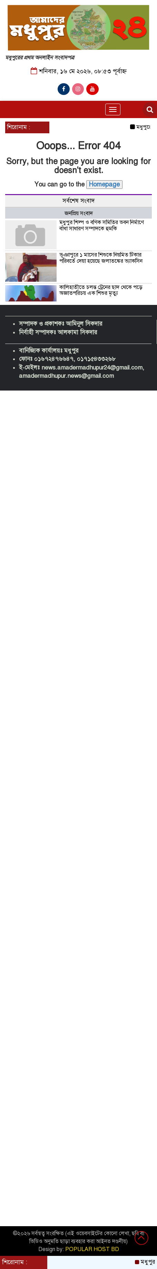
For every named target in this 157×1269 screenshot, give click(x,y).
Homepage (104, 184)
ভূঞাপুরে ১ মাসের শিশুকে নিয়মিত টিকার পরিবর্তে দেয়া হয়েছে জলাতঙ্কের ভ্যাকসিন (101, 258)
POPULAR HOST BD (92, 1249)
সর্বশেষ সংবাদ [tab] (78, 200)
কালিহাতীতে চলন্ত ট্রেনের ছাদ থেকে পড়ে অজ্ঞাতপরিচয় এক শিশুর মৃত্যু (101, 290)
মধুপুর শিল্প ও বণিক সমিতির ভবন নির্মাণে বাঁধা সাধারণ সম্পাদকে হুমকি (101, 225)
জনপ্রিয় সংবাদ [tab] (79, 213)
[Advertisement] (78, 434)
